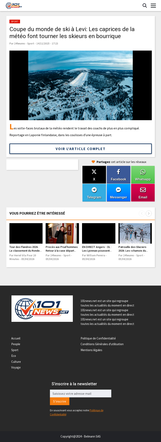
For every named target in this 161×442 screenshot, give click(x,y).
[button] (149, 213)
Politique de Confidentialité (98, 338)
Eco (13, 356)
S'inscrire (59, 401)
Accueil (15, 338)
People (15, 344)
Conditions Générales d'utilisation (102, 344)
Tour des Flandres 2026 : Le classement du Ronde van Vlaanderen (24, 250)
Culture (16, 362)
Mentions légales (91, 350)
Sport (14, 350)
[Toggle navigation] (153, 6)
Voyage (16, 367)
